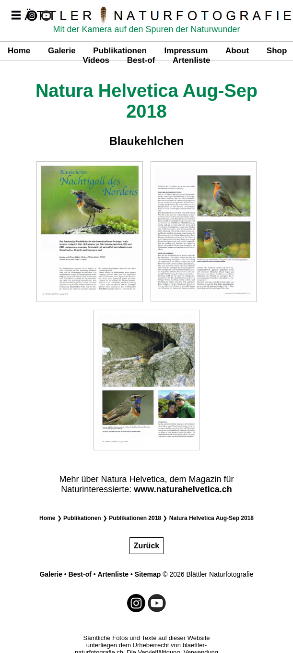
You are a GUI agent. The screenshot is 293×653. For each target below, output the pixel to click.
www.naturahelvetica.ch (183, 489)
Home (19, 50)
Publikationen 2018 (135, 518)
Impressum (186, 50)
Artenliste (191, 60)
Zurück (146, 546)
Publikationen (119, 50)
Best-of (141, 60)
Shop (277, 50)
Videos (96, 60)
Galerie (62, 50)
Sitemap (148, 574)
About (237, 50)
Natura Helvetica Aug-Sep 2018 (211, 518)
